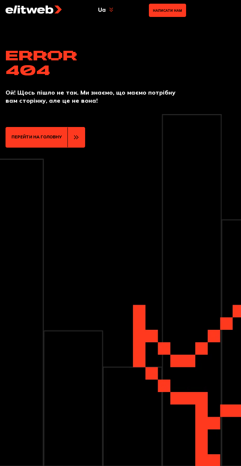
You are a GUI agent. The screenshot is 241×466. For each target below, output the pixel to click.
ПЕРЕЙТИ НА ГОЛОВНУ (36, 137)
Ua (102, 9)
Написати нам (167, 10)
